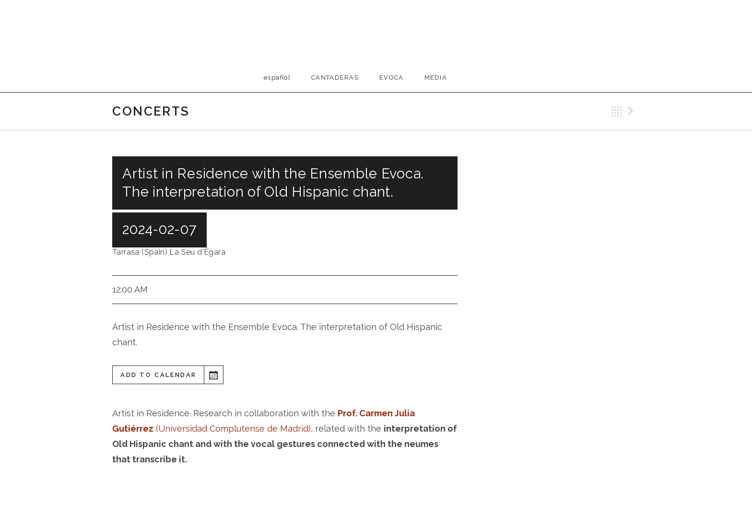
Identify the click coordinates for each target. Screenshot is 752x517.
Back (616, 111)
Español (277, 77)
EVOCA (391, 77)
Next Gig (632, 111)
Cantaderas (335, 77)
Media (435, 77)
